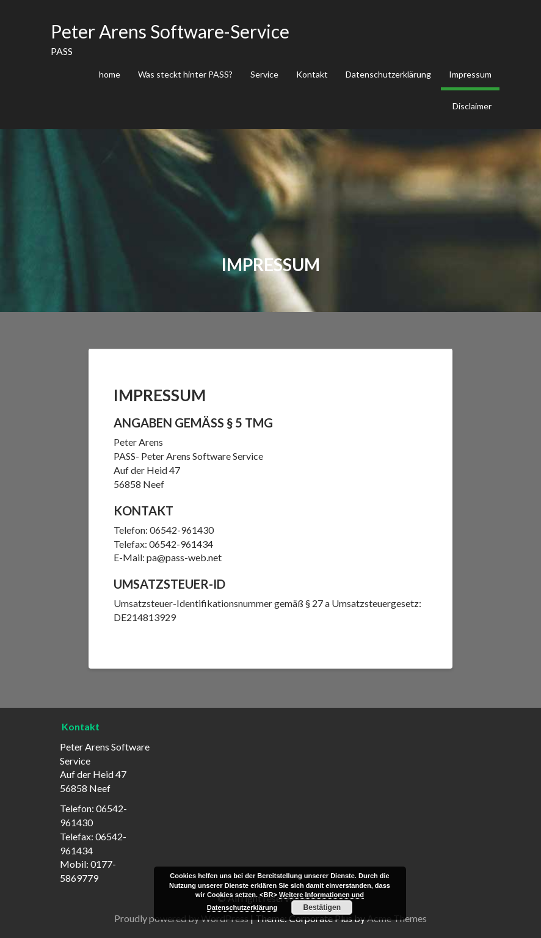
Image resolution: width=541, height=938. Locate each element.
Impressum (470, 74)
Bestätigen (322, 907)
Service (264, 74)
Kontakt (312, 74)
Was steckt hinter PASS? (185, 74)
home (109, 74)
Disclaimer (472, 106)
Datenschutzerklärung (388, 74)
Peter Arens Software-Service (170, 31)
